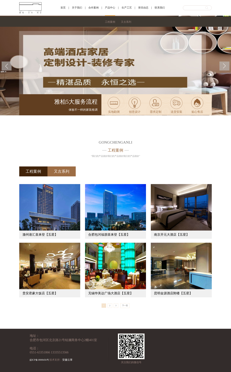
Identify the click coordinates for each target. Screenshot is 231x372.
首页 (63, 7)
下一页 (125, 305)
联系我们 (160, 7)
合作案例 (93, 7)
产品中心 (110, 7)
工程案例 (110, 22)
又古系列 (126, 22)
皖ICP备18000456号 (39, 360)
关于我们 (77, 7)
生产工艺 (127, 7)
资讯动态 (143, 7)
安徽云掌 (67, 359)
